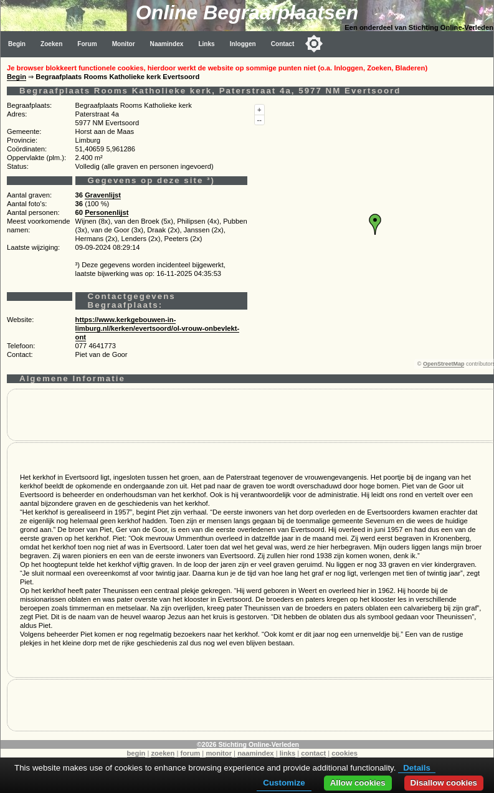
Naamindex (167, 43)
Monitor (123, 43)
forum (191, 753)
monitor (219, 753)
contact (313, 753)
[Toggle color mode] (314, 43)
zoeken (162, 753)
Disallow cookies (444, 782)
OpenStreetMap (444, 364)
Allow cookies (358, 782)
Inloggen (243, 43)
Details (416, 767)
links (288, 753)
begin (136, 753)
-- (259, 119)
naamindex (255, 753)
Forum (87, 43)
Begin (17, 43)
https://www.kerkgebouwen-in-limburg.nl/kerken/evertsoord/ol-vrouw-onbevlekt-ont (157, 328)
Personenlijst (106, 212)
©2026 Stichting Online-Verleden (248, 744)
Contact (283, 43)
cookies (344, 753)
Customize (284, 782)
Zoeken (51, 43)
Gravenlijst (103, 195)
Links (206, 43)
